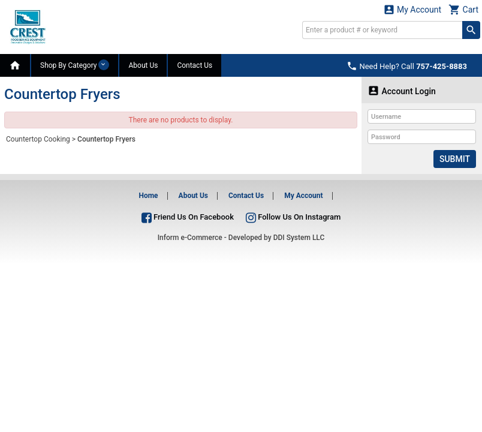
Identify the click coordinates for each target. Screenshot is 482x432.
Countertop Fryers (106, 139)
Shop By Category (74, 64)
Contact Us (194, 65)
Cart (463, 9)
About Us (143, 65)
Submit (454, 159)
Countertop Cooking (38, 139)
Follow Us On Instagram (293, 216)
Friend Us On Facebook (187, 216)
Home (148, 195)
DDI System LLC (299, 237)
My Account (412, 9)
